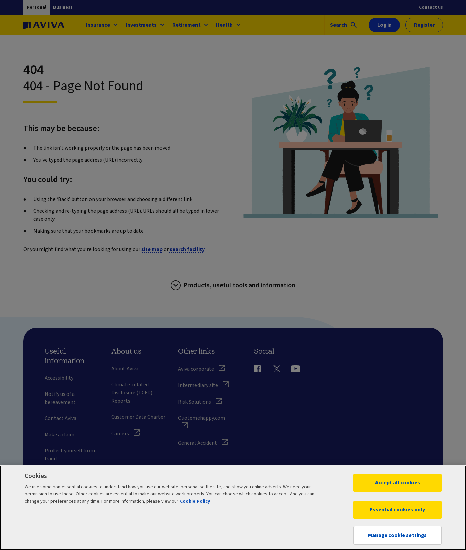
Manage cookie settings (397, 535)
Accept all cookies (397, 482)
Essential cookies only (397, 509)
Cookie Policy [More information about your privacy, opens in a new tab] (195, 501)
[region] (233, 507)
